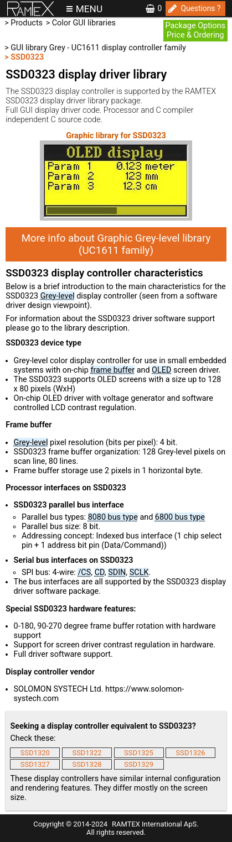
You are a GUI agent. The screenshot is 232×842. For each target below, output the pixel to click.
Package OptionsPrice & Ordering (195, 30)
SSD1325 (138, 753)
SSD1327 (35, 764)
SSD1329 (138, 764)
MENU (89, 8)
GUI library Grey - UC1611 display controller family (98, 48)
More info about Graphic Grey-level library (116, 244)
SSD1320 (35, 753)
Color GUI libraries (84, 23)
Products (27, 23)
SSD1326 (190, 753)
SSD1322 (86, 753)
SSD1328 (86, 764)
